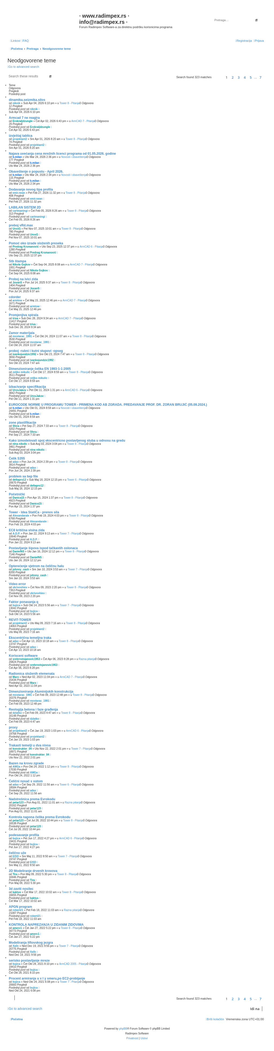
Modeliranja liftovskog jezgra (31, 942)
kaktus (17, 892)
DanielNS (18, 551)
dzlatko (17, 712)
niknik (16, 103)
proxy (13, 727)
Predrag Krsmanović (26, 246)
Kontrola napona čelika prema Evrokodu (39, 817)
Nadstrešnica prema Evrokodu (32, 799)
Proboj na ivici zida (23, 279)
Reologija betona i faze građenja (33, 709)
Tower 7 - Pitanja (69, 533)
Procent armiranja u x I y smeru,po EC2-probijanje (47, 978)
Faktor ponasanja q (23, 602)
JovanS (17, 282)
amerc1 (17, 928)
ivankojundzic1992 (24, 354)
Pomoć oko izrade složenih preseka (36, 243)
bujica (16, 605)
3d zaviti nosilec (21, 889)
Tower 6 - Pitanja (77, 479)
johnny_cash (21, 569)
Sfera (16, 425)
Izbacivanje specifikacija (27, 387)
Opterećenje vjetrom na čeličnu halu (36, 566)
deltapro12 (19, 479)
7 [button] (260, 77)
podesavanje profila (24, 835)
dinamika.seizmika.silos (27, 100)
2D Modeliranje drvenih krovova (33, 871)
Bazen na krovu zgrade (26, 763)
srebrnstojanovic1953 (26, 659)
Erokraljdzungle (23, 121)
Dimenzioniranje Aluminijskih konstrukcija (41, 691)
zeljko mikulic (21, 372)
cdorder (15, 297)
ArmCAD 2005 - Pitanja (73, 963)
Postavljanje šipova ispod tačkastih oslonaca (43, 548)
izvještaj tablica (20, 136)
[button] (218, 77)
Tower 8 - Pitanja (69, 103)
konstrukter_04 (22, 748)
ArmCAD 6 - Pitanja (91, 246)
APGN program (20, 907)
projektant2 (20, 139)
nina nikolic (20, 443)
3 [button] (238, 77)
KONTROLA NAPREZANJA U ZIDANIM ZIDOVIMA (46, 925)
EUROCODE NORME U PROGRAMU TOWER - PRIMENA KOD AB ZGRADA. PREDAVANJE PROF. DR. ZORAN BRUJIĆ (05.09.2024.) (108, 405)
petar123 (18, 802)
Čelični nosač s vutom (26, 781)
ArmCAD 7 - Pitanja (82, 121)
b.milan (17, 156)
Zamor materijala (22, 333)
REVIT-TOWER (20, 620)
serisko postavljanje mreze (29, 960)
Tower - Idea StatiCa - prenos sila (34, 512)
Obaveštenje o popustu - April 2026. (36, 171)
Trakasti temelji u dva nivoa (30, 745)
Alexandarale (21, 515)
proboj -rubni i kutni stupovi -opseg (36, 351)
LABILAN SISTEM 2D (25, 207)
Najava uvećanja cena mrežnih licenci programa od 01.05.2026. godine (62, 153)
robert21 (18, 910)
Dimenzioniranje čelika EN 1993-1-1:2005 (40, 369)
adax (16, 461)
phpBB (123, 1028)
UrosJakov (19, 390)
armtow (17, 300)
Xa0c (16, 945)
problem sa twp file (23, 476)
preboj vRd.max (21, 225)
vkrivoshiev (20, 587)
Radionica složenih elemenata (32, 674)
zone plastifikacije (22, 422)
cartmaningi (20, 210)
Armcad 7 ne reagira (24, 118)
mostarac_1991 (22, 336)
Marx (16, 677)
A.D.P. (16, 533)
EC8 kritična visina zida (26, 530)
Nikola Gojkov (22, 264)
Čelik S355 (17, 458)
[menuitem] (25, 40)
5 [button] (251, 77)
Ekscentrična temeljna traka (30, 638)
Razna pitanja (87, 659)
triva (15, 318)
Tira (15, 874)
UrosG (17, 228)
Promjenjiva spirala (23, 315)
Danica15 (18, 497)
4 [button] (245, 77)
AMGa (16, 766)
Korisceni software (23, 656)
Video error (17, 584)
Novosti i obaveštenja (74, 156)
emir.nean (19, 192)
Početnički (17, 494)
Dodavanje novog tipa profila (31, 189)
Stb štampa (17, 261)
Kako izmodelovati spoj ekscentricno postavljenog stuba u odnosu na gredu (67, 440)
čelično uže (17, 853)
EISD (16, 856)
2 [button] (233, 77)
